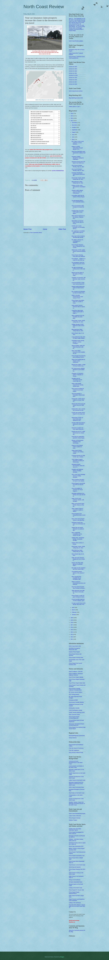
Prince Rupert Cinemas (74, 818)
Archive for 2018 (73, 79)
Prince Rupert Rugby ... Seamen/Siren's (74, 893)
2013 (72, 634)
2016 (72, 627)
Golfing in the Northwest (75, 902)
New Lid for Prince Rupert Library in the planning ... (78, 519)
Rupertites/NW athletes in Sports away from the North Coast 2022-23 (77, 906)
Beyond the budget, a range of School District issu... (78, 365)
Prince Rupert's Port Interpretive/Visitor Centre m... (78, 515)
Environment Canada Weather (76, 702)
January (74, 614)
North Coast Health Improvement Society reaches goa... (77, 385)
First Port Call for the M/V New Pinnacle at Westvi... (78, 587)
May (73, 139)
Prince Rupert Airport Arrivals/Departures (74, 717)
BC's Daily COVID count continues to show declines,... (78, 143)
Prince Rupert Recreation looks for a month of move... (78, 302)
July (73, 134)
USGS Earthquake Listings (75, 710)
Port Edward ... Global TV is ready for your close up (78, 259)
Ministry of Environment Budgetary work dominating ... (77, 442)
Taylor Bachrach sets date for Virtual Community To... (78, 592)
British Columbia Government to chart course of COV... (77, 297)
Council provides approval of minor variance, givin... (78, 600)
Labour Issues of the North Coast (77, 780)
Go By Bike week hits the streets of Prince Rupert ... (78, 197)
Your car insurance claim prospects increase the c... (78, 207)
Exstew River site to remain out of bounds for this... (78, 409)
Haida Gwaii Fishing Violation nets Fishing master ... (77, 452)
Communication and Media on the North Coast (76, 766)
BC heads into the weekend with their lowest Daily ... (78, 568)
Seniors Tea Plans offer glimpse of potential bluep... (77, 564)
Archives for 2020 (73, 75)
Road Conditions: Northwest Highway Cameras (76, 674)
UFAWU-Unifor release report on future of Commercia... (77, 192)
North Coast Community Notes (76, 787)
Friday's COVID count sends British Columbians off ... (78, 187)
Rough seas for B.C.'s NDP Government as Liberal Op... (78, 433)
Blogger (62, 957)
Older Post (62, 229)
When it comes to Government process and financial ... (78, 583)
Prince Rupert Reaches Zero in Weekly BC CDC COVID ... (78, 246)
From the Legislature (74, 750)
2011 (72, 639)
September (75, 129)
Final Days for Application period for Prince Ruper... (78, 437)
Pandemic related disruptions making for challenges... (78, 158)
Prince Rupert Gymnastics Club (76, 855)
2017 (72, 624)
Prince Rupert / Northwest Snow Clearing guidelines (77, 57)
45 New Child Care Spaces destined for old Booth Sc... (78, 424)
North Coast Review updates (76, 41)
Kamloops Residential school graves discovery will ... (78, 174)
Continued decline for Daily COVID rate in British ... (78, 456)
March (73, 609)
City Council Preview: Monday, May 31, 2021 (78, 166)
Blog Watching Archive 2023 (76, 98)
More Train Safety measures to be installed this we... (78, 352)
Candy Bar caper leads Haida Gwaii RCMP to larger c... (78, 312)
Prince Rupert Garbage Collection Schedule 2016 (75, 689)
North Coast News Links (75, 646)
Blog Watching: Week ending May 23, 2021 (77, 330)
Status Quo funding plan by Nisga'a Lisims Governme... (78, 361)
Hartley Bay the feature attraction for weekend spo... (78, 529)
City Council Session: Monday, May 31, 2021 (78, 170)
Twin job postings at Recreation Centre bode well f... (78, 395)
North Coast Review (43, 6)
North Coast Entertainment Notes (77, 813)
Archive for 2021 (73, 73)
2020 (72, 617)
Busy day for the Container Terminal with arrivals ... (78, 236)
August (74, 132)
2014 (72, 632)
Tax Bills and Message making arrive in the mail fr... (78, 269)
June (73, 137)
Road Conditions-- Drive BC (76, 671)
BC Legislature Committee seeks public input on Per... (78, 232)
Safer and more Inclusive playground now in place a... (78, 559)
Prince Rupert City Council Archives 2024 (75, 664)
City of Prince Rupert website (76, 677)
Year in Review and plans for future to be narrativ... (78, 480)
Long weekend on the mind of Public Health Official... (78, 337)
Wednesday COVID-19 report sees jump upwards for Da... (77, 419)
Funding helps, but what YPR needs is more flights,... (77, 212)
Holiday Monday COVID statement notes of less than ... (78, 326)
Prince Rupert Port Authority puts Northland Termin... (78, 356)
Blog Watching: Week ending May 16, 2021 (77, 551)
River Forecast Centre (74, 714)
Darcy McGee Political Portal (76, 752)
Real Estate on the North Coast (76, 793)
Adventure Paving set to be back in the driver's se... (78, 162)
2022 (72, 118)
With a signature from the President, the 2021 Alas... (78, 317)
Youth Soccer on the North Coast (77, 864)
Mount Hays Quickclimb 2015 (76, 846)
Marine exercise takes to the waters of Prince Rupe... (78, 274)
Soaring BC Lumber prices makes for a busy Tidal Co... (78, 400)
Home (45, 229)
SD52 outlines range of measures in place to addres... (77, 510)
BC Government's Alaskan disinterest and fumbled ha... (78, 370)
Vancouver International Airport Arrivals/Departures (76, 724)
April (73, 607)
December (74, 122)
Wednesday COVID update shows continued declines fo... (79, 251)
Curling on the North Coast (75, 887)
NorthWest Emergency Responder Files (74, 649)
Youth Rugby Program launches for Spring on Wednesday (78, 461)
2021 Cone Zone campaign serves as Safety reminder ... (78, 476)
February (74, 612)
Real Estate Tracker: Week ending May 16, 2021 (78, 547)
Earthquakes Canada (74, 708)
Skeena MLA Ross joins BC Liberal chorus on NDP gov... (78, 405)
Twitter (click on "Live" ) (74, 106)
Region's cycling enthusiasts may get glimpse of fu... (77, 148)
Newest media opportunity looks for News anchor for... (78, 288)
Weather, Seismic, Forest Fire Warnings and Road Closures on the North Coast (77, 804)
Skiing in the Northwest (74, 879)
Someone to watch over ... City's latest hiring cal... (78, 428)
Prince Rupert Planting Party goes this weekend (78, 255)
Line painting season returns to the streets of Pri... (78, 573)
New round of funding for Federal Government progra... (78, 390)
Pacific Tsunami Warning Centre (77, 712)
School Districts (73, 737)
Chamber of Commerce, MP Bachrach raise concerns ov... (79, 279)
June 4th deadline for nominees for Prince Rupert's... (77, 490)
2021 (72, 120)
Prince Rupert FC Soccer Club (76, 890)
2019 (72, 620)
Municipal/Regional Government (77, 735)
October (74, 127)
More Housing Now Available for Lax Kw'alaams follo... (76, 578)
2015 (72, 629)
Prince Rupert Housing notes (76, 657)
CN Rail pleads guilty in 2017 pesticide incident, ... (78, 202)
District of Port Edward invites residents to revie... (77, 447)
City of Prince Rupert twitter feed (77, 683)
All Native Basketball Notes (75, 882)
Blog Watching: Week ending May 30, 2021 (77, 182)
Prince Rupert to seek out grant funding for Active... (78, 596)
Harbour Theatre (73, 820)
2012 (72, 636)
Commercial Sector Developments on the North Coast (75, 762)
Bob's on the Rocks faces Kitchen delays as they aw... (78, 505)
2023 (72, 115)
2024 (72, 113)
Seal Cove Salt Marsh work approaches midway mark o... (79, 153)
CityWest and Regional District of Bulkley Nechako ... (77, 471)
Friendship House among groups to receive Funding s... (78, 342)
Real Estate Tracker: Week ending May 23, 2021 (78, 321)
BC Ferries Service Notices (75, 692)
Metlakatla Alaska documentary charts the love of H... (78, 466)
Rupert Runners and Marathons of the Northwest (76, 900)
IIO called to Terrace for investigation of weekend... (77, 241)
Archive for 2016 (73, 84)
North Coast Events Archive (76, 91)
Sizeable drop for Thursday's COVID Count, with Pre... (77, 380)
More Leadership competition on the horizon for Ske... (77, 534)
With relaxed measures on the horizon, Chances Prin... (78, 217)
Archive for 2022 (73, 71)
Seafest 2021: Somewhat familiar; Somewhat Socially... (78, 539)
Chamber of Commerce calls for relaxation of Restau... (77, 375)
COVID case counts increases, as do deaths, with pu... (78, 227)
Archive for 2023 (73, 68)
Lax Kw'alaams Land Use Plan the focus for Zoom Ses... (78, 264)
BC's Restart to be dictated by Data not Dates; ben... (78, 292)
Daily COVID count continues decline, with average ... (78, 500)
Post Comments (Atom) (36, 232)
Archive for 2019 (73, 77)
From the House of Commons (76, 748)
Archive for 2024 (73, 66)
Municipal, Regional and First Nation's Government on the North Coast (76, 784)
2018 (72, 622)
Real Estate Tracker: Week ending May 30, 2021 (78, 178)
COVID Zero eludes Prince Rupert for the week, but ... (78, 414)
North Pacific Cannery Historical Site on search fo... (78, 307)
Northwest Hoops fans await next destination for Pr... (78, 524)
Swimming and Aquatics (75, 867)
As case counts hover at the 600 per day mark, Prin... (78, 603)
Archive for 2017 (73, 82)
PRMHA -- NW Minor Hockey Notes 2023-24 (76, 840)
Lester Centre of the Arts (75, 815)
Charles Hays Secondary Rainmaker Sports (75, 829)
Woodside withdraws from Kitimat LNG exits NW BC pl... (78, 495)
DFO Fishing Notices (74, 694)
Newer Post (27, 229)
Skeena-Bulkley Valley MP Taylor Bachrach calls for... (78, 347)
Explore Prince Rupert (74, 651)
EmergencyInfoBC (73, 700)
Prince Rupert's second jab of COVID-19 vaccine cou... (78, 485)
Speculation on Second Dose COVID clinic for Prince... (78, 222)
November (74, 125)
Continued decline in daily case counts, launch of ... (78, 283)
